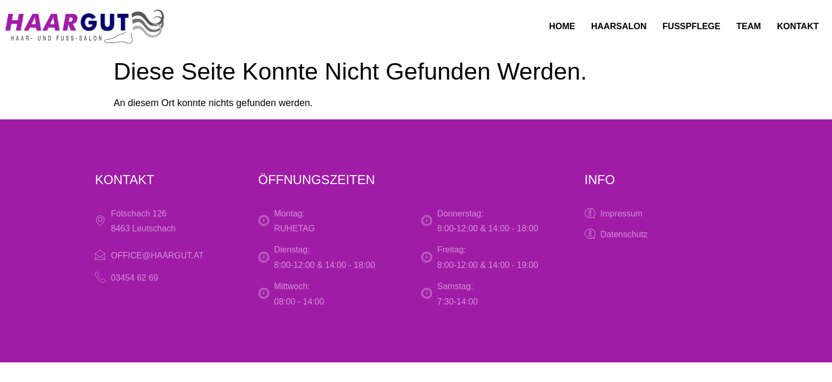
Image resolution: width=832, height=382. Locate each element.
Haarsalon (603, 26)
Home (542, 26)
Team (743, 26)
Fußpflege (682, 26)
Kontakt (796, 26)
